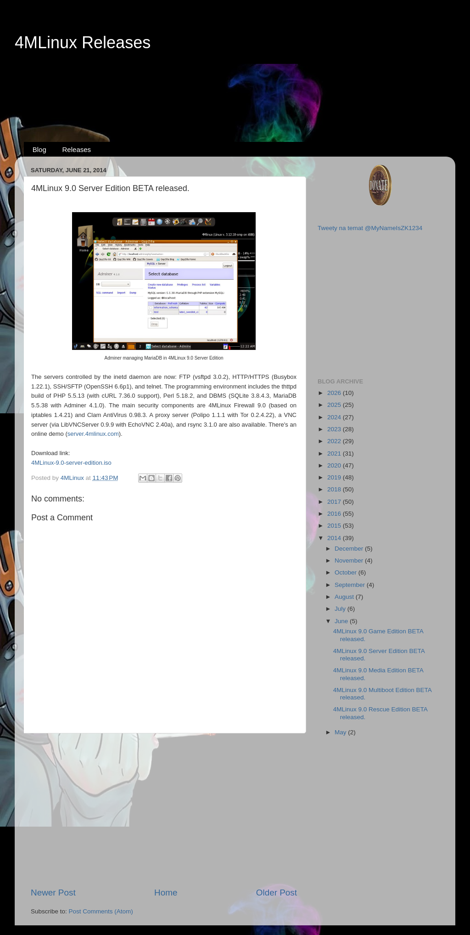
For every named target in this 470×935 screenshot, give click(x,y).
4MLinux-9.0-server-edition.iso (71, 462)
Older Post (276, 892)
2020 (335, 465)
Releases (76, 149)
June (342, 621)
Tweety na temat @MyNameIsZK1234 (370, 228)
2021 (335, 453)
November (350, 560)
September (351, 584)
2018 (335, 489)
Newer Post (53, 892)
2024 (335, 417)
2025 (335, 404)
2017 (335, 501)
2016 (335, 513)
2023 (335, 429)
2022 (335, 441)
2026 (335, 392)
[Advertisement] (235, 87)
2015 (335, 525)
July (341, 608)
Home (165, 892)
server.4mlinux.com (93, 433)
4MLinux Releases (83, 42)
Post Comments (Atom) (101, 911)
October (346, 572)
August (345, 596)
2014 (335, 538)
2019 (335, 477)
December (350, 548)
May (341, 732)
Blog (39, 149)
